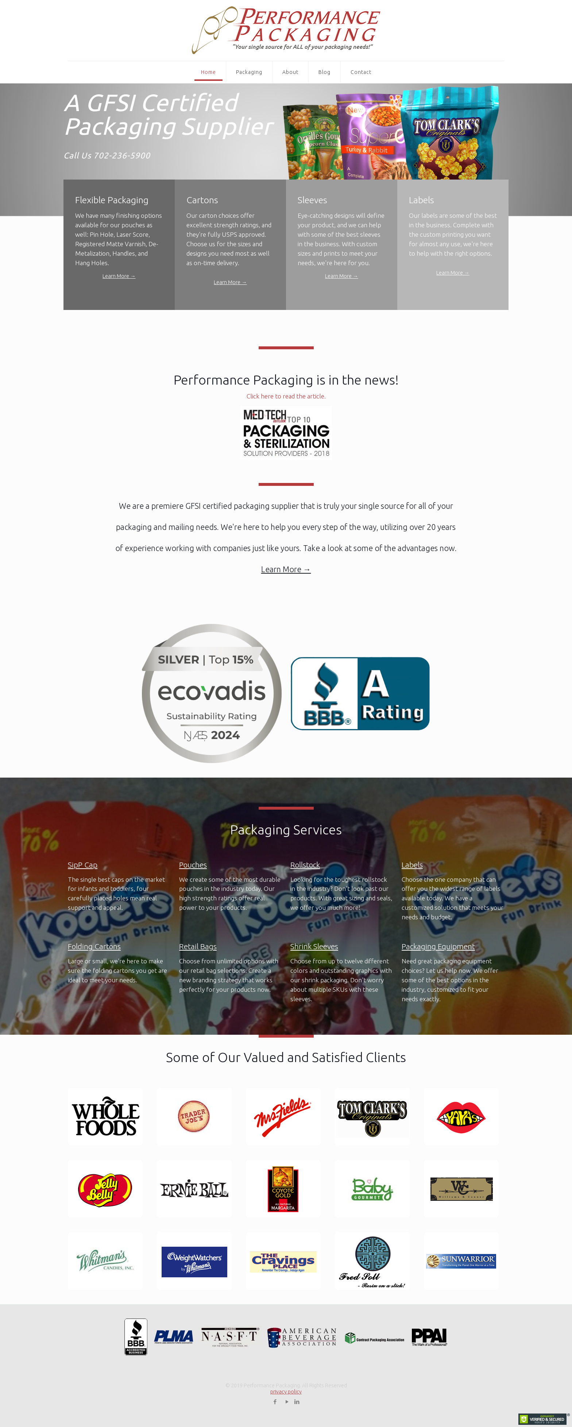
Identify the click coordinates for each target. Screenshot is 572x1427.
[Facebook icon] (275, 1402)
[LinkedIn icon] (297, 1402)
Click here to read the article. (286, 396)
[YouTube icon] (287, 1402)
